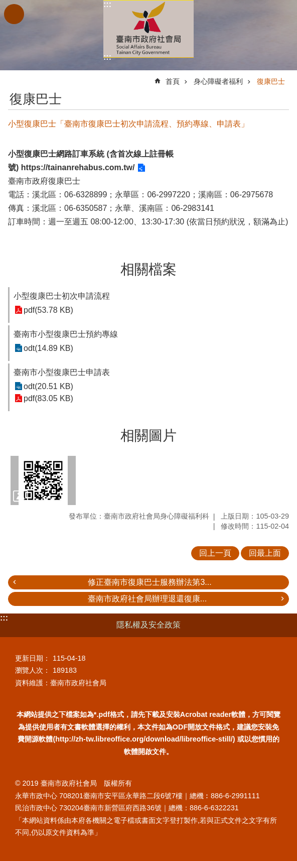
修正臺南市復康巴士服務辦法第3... (149, 582)
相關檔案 (148, 269)
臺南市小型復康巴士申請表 (62, 372)
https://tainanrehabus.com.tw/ (78, 167)
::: (107, 4)
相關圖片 (148, 435)
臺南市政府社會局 (148, 29)
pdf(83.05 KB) (48, 398)
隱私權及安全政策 (148, 625)
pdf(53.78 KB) (48, 310)
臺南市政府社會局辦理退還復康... (147, 598)
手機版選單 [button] (14, 14)
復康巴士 (271, 81)
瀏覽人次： (32, 670)
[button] (43, 480)
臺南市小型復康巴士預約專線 (66, 334)
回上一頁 (215, 553)
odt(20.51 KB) (48, 386)
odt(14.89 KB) (48, 348)
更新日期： (32, 658)
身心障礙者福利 (218, 81)
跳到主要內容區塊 (5, 5)
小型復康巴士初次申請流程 (62, 296)
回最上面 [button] (265, 553)
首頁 (173, 81)
